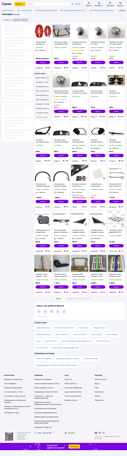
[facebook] (99, 438)
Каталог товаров (8, 10)
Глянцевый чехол (99, 334)
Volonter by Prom (101, 385)
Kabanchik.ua (99, 398)
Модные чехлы (96, 340)
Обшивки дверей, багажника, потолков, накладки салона (56, 371)
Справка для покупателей (13, 385)
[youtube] (96, 438)
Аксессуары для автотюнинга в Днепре (73, 10)
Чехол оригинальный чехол (64, 334)
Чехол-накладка (111, 340)
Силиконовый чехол (43, 334)
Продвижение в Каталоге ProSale (46, 398)
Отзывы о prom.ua (71, 406)
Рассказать (74, 452)
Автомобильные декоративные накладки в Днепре (103, 10)
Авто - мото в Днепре (24, 10)
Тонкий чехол (84, 334)
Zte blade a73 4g (41, 354)
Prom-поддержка (10, 389)
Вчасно (97, 402)
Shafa (97, 393)
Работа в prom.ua (71, 389)
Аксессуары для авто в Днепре (46, 10)
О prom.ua (68, 385)
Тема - (43, 439)
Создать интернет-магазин (43, 389)
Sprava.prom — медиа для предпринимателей (43, 403)
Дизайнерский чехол (43, 340)
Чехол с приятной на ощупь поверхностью (76, 347)
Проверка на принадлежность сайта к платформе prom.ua (17, 413)
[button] (43, 62)
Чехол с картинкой (61, 340)
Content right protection (73, 402)
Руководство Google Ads (42, 433)
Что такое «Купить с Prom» (13, 398)
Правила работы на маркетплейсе (46, 423)
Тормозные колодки (91, 364)
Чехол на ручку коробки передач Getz (65, 354)
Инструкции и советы (11, 418)
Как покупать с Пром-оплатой (14, 402)
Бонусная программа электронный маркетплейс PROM (46, 428)
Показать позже (42, 316)
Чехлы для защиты (79, 340)
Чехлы (38, 347)
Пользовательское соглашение (45, 414)
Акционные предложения (13, 393)
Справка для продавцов (42, 385)
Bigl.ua (97, 389)
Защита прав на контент (73, 398)
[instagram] (103, 438)
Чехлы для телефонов (44, 364)
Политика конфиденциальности (45, 418)
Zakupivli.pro (99, 406)
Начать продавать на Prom (43, 393)
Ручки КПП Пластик (103, 347)
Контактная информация (73, 393)
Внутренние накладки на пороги (67, 364)
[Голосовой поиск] (72, 4)
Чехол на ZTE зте (51, 347)
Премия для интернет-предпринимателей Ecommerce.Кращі (47, 409)
